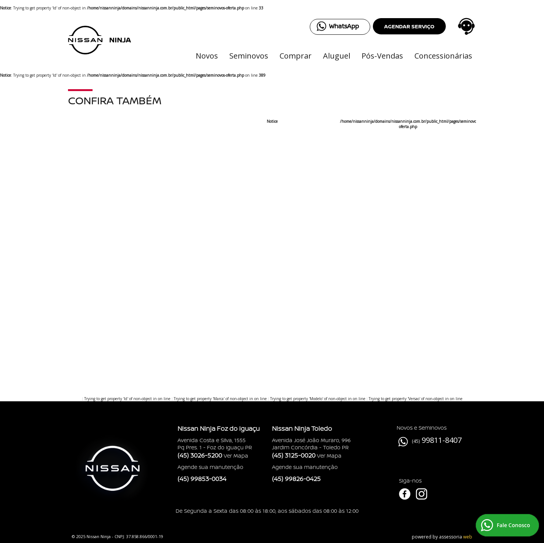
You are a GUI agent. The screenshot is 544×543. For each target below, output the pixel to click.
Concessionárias (443, 56)
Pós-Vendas (382, 56)
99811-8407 (442, 440)
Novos (207, 56)
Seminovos (248, 56)
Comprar (296, 56)
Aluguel (336, 56)
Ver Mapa (236, 455)
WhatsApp (344, 26)
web (467, 537)
